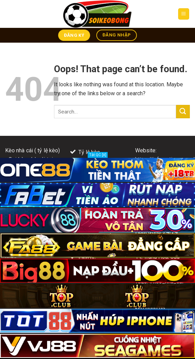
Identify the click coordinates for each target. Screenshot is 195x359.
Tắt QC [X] (97, 155)
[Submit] (183, 111)
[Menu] (183, 14)
